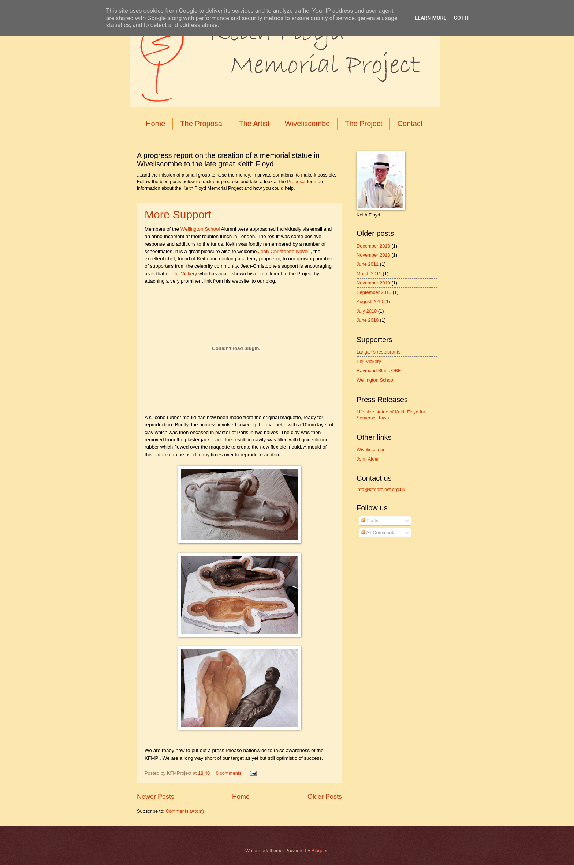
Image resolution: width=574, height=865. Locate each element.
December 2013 (373, 246)
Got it (461, 18)
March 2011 (369, 273)
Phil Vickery (184, 273)
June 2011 (368, 264)
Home (155, 124)
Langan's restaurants (378, 352)
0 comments (229, 773)
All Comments (378, 532)
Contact (409, 124)
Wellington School (200, 229)
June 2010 (368, 320)
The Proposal (202, 124)
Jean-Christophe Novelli (284, 251)
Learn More (430, 18)
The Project (363, 124)
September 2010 (374, 292)
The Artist (254, 124)
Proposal (296, 181)
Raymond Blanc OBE (379, 370)
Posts (369, 520)
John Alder (368, 459)
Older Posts (325, 796)
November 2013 (373, 255)
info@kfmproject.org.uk (381, 489)
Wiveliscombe (307, 124)
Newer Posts (155, 796)
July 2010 (367, 311)
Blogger (320, 850)
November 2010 (373, 283)
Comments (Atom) (185, 811)
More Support (178, 214)
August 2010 (370, 301)
